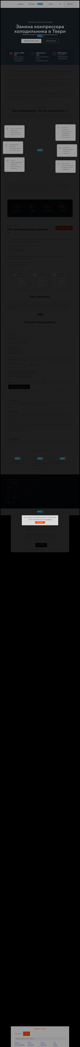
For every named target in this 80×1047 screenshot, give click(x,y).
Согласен (40, 521)
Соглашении (48, 518)
